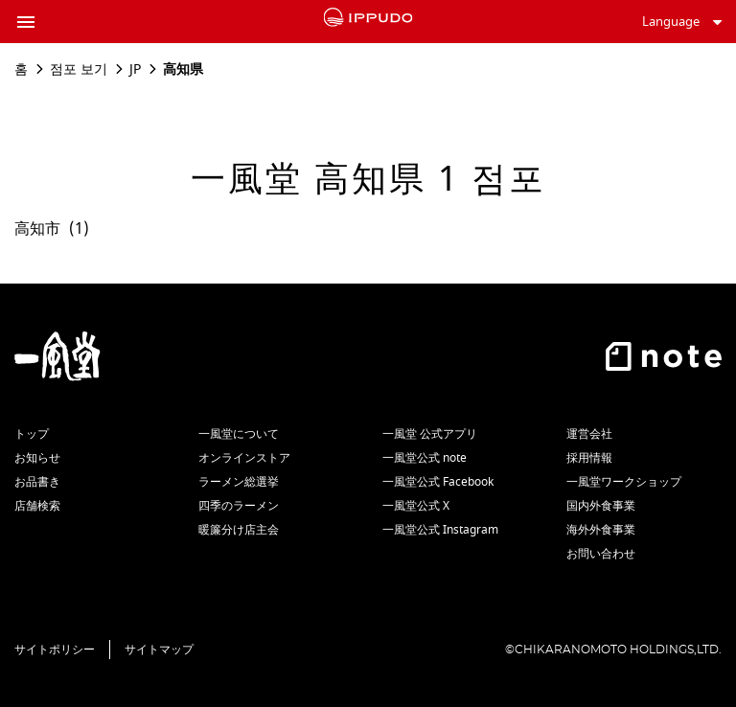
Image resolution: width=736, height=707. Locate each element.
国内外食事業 (600, 505)
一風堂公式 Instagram (440, 529)
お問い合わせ (600, 553)
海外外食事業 (600, 529)
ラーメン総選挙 (238, 481)
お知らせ (37, 458)
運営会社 (589, 434)
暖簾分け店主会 (238, 529)
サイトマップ (159, 649)
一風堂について (238, 434)
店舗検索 (37, 505)
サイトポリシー (54, 649)
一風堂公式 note (424, 458)
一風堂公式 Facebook (438, 481)
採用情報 (589, 458)
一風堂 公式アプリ (429, 434)
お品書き (37, 481)
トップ (31, 434)
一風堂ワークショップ (623, 481)
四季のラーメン (238, 505)
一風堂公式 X (415, 505)
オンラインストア (244, 458)
